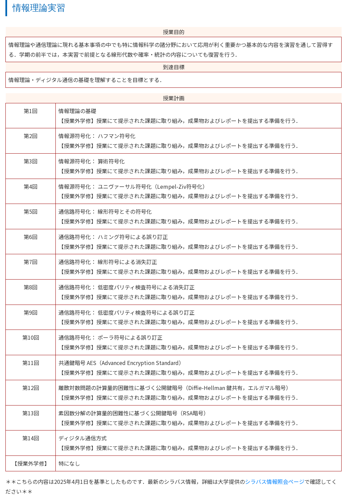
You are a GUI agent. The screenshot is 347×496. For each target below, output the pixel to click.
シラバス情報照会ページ (274, 481)
